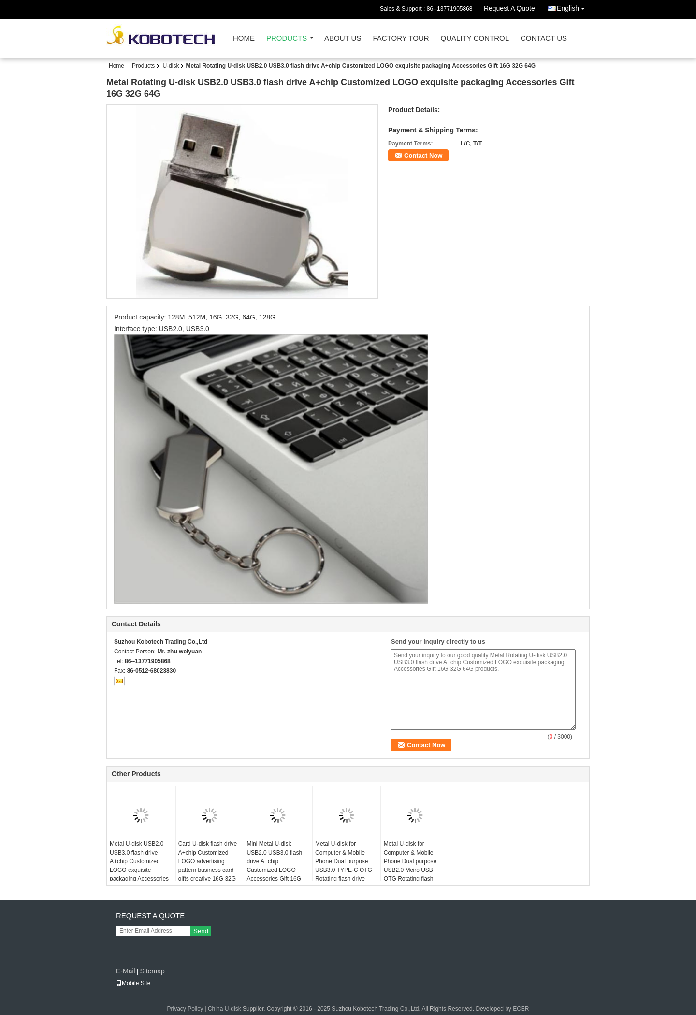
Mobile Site (133, 983)
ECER (521, 1008)
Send (200, 931)
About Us (342, 38)
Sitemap (152, 971)
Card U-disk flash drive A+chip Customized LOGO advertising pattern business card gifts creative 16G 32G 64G (207, 866)
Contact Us (544, 38)
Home (244, 38)
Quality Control (475, 38)
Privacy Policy (185, 1008)
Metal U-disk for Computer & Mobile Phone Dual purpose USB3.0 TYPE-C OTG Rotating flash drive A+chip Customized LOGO (343, 870)
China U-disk (224, 1008)
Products (286, 38)
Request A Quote (509, 8)
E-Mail (125, 971)
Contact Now (423, 155)
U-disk (170, 65)
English (573, 6)
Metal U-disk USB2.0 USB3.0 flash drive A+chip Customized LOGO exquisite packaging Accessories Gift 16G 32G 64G (139, 866)
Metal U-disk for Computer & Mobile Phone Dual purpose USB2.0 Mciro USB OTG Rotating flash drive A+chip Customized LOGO (410, 870)
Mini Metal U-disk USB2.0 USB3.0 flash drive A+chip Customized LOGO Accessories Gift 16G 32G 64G (274, 866)
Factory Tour (401, 38)
